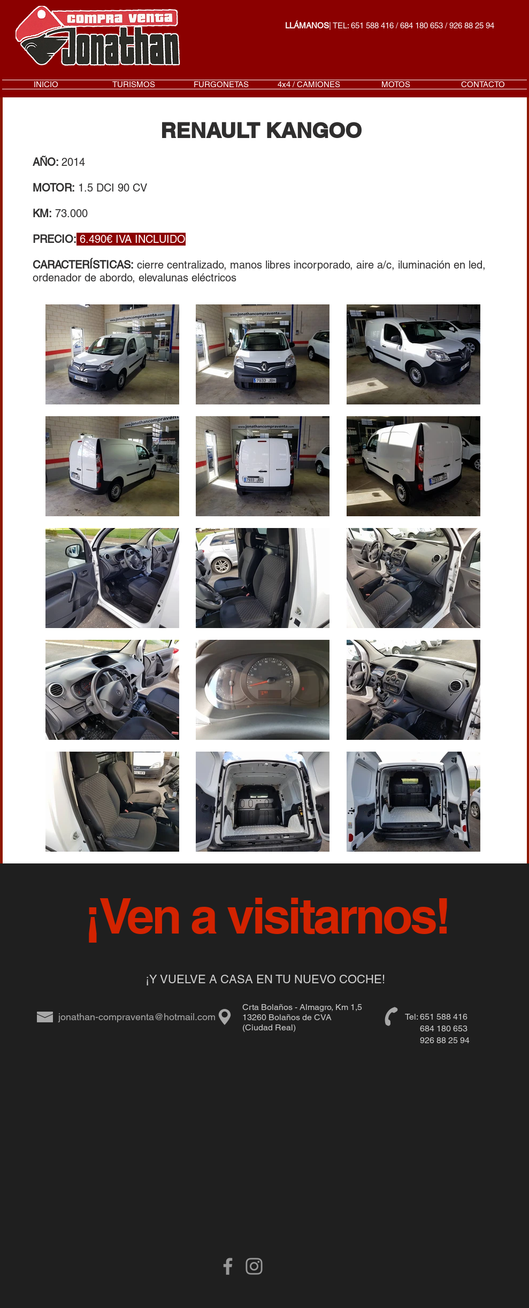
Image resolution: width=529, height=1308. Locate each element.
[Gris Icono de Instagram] (254, 1266)
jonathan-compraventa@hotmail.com (137, 1016)
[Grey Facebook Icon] (228, 1266)
